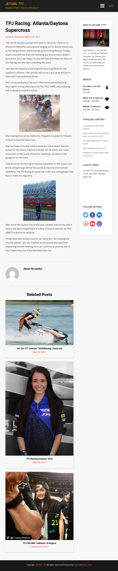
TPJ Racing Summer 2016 (39, 459)
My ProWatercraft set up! (94, 148)
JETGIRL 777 (14, 4)
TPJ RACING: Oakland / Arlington (39, 543)
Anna (10, 37)
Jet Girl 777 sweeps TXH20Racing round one (39, 348)
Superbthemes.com (83, 565)
